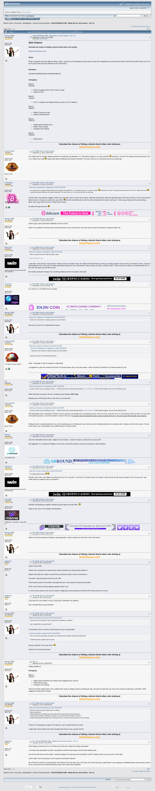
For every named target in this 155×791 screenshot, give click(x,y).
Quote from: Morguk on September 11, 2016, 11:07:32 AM (45, 252)
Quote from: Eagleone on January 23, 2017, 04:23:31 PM (45, 618)
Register (31, 18)
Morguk (7, 36)
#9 (149, 382)
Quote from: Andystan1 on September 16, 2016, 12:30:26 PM (46, 386)
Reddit (86, 309)
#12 (149, 467)
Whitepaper (73, 309)
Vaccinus (8, 284)
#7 (149, 313)
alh (6, 381)
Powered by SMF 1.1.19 (66, 787)
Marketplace (27, 23)
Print (148, 28)
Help (14, 18)
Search (20, 18)
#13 (149, 500)
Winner (7, 435)
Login (25, 18)
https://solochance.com (37, 51)
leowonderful (10, 151)
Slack (80, 309)
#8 (149, 342)
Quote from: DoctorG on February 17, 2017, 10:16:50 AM (45, 707)
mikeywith (42, 39)
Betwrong (8, 247)
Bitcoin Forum (8, 23)
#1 (149, 37)
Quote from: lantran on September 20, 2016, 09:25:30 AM (45, 471)
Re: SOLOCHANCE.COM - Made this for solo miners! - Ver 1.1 (55, 741)
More (37, 18)
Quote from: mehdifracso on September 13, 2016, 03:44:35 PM (47, 317)
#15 (149, 562)
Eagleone (8, 561)
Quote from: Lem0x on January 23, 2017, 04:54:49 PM (44, 633)
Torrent (31, 16)
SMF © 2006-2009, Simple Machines (85, 787)
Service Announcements (41, 23)
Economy (18, 23)
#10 (149, 404)
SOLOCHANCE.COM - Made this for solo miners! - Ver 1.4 (72, 23)
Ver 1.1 (35, 661)
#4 (149, 219)
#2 (149, 152)
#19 (149, 704)
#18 (149, 662)
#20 (149, 742)
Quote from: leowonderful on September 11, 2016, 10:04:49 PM (47, 187)
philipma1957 (10, 341)
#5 (149, 248)
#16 (149, 596)
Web (67, 309)
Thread (92, 309)
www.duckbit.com (89, 389)
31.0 (27, 16)
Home (9, 18)
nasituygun (9, 182)
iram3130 (8, 499)
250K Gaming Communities (116, 306)
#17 (149, 614)
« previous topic (136, 26)
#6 (149, 285)
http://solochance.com (36, 258)
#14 (149, 533)
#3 (149, 183)
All (14, 29)
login (22, 12)
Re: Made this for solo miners (44, 151)
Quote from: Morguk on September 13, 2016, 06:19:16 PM (45, 346)
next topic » (147, 26)
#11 (149, 435)
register (28, 12)
